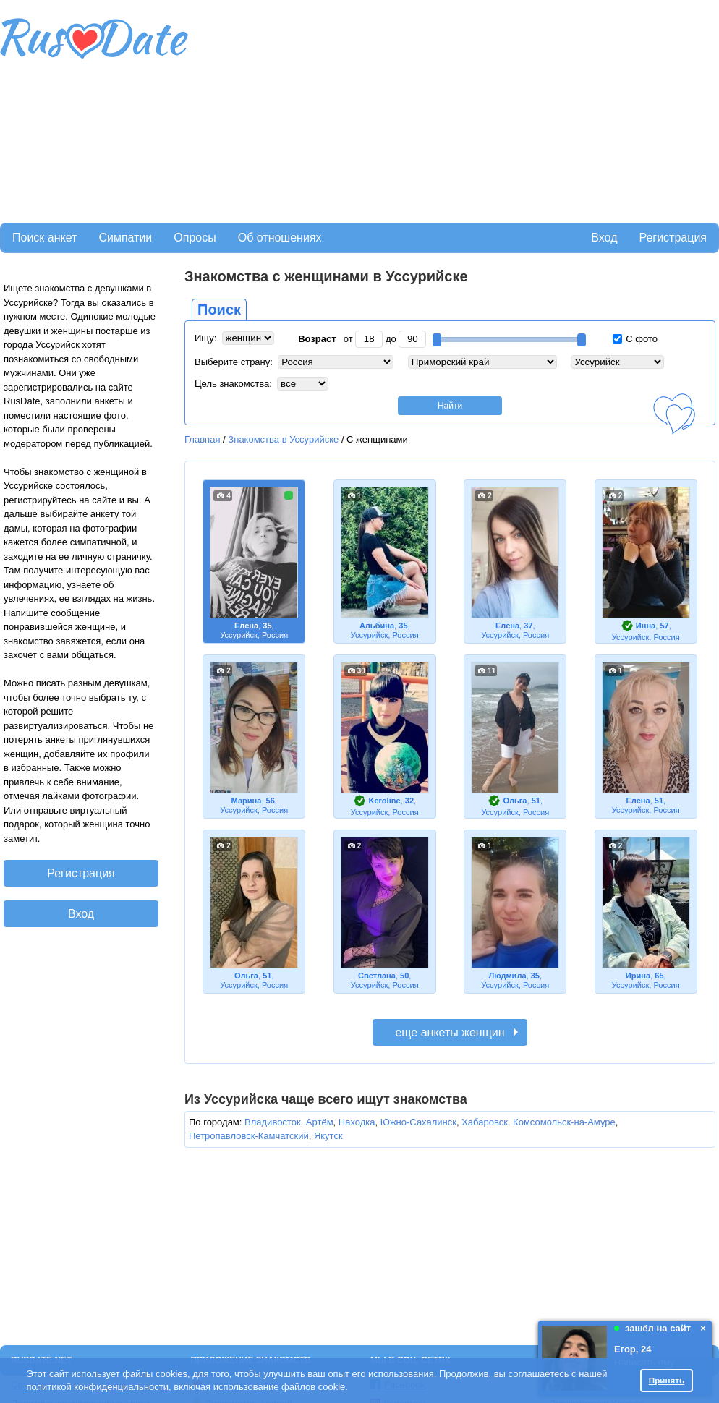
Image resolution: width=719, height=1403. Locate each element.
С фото (635, 338)
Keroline (384, 800)
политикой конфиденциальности (97, 1386)
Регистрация (673, 237)
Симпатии (125, 237)
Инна (645, 625)
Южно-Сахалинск (418, 1122)
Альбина (377, 625)
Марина (246, 800)
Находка (357, 1122)
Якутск (328, 1135)
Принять (667, 1380)
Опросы (195, 237)
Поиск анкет (44, 237)
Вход (604, 237)
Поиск (219, 309)
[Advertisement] (411, 109)
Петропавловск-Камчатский (249, 1135)
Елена (246, 625)
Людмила (507, 975)
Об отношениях (280, 237)
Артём (319, 1122)
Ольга (515, 800)
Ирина (638, 975)
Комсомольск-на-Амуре (564, 1122)
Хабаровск (484, 1122)
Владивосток (272, 1122)
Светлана (377, 975)
